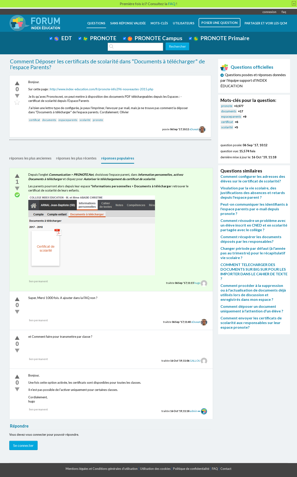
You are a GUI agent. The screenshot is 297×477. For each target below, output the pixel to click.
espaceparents (67, 119)
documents (49, 119)
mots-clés (159, 23)
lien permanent (38, 281)
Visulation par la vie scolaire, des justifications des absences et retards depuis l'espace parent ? (252, 192)
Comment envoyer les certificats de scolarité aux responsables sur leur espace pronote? (251, 322)
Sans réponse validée (128, 23)
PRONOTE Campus (155, 38)
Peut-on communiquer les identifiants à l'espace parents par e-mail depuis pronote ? (254, 209)
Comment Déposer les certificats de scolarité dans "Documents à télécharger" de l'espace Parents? (107, 64)
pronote (98, 119)
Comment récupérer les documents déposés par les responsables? (250, 238)
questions (96, 23)
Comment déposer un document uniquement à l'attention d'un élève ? (251, 308)
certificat (34, 119)
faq (284, 12)
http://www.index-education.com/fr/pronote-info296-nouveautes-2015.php (101, 89)
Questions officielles (246, 67)
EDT (63, 38)
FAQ (215, 469)
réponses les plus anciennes (30, 158)
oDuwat (193, 129)
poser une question (219, 23)
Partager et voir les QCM (266, 23)
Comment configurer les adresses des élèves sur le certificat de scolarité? (252, 178)
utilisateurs (183, 23)
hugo (197, 282)
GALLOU (195, 360)
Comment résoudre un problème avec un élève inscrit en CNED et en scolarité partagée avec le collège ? (253, 225)
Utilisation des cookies (155, 469)
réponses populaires (117, 158)
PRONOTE (99, 38)
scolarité (85, 119)
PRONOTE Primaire (221, 38)
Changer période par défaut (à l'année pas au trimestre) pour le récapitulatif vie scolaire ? (252, 253)
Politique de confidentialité (191, 469)
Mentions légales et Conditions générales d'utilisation (102, 469)
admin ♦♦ (195, 410)
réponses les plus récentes (76, 158)
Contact (225, 469)
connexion (269, 12)
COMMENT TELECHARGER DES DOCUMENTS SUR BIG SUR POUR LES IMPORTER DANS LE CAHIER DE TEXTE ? (253, 271)
